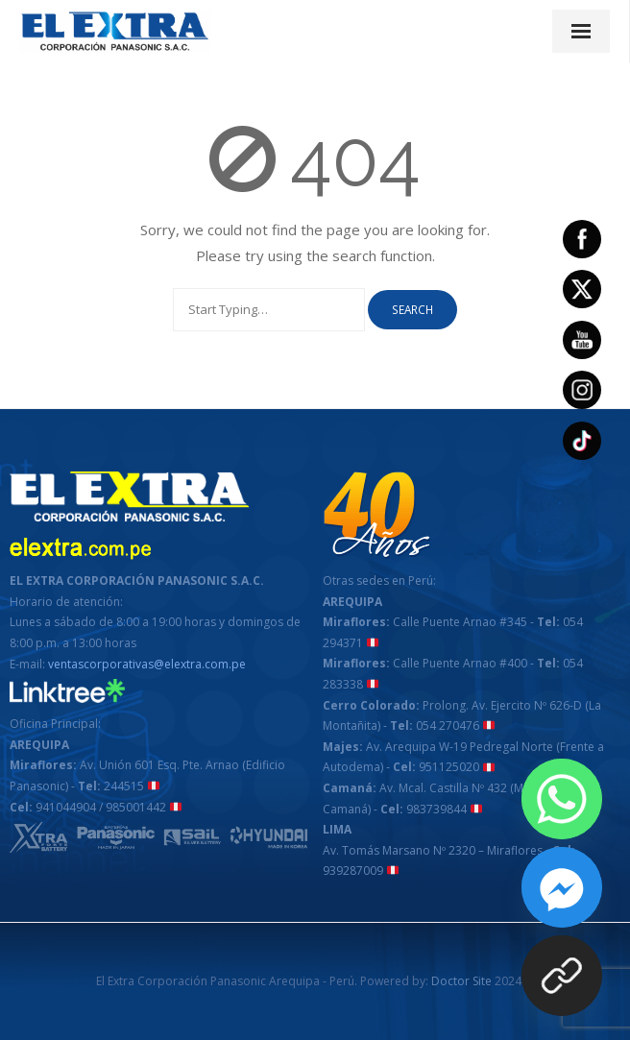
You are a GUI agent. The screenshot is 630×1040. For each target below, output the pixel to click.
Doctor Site (461, 981)
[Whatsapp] (561, 799)
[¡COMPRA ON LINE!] (561, 975)
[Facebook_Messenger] (561, 887)
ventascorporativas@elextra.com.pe (147, 664)
